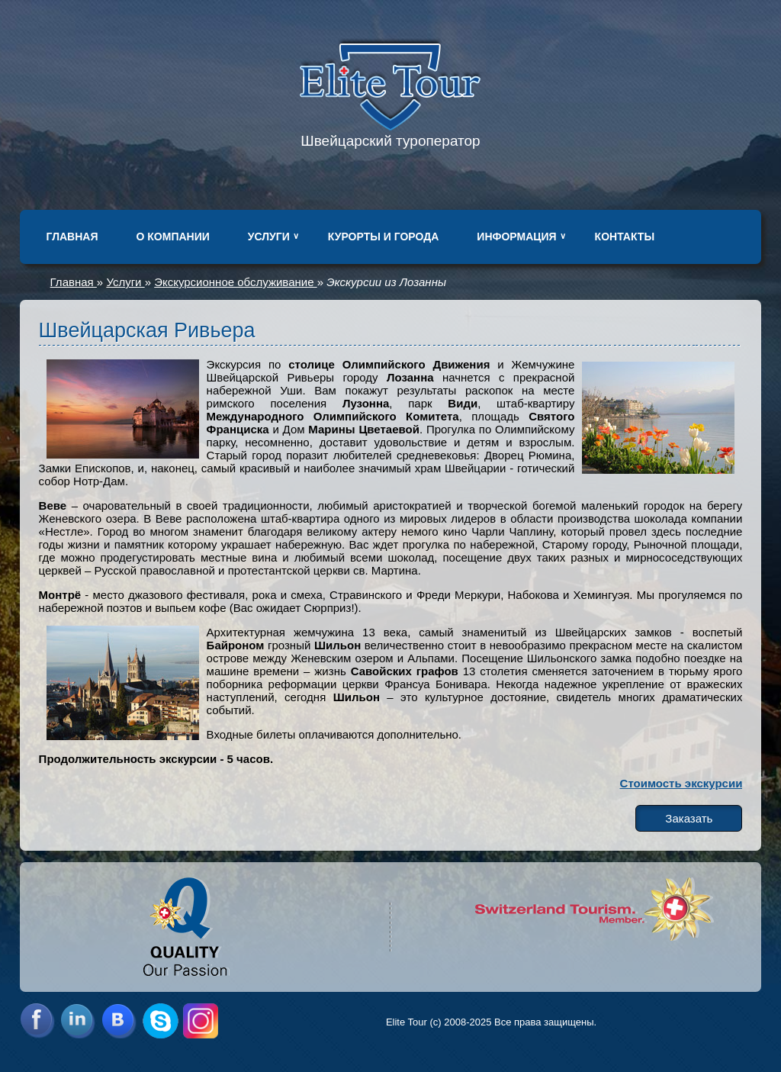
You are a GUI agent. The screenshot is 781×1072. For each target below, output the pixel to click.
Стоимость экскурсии (681, 783)
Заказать (688, 818)
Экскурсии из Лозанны (386, 281)
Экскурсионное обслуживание (235, 281)
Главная (72, 236)
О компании (173, 236)
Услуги (269, 236)
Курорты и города (383, 236)
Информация (516, 236)
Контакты (624, 236)
